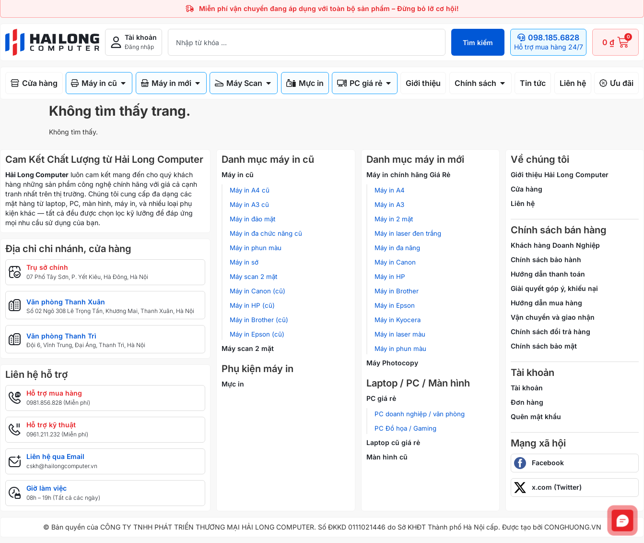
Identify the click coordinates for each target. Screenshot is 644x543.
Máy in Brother (397, 291)
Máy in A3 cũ (249, 204)
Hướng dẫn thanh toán (548, 274)
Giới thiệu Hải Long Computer (560, 174)
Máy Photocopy (392, 363)
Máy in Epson (395, 305)
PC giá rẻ (381, 398)
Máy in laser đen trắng (408, 233)
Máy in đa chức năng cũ (266, 233)
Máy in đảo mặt (252, 219)
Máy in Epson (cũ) (257, 334)
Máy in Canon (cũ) (257, 291)
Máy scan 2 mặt (253, 276)
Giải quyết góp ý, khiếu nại (554, 288)
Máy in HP (390, 276)
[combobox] (307, 42)
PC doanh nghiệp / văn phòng (420, 414)
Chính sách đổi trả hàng (550, 331)
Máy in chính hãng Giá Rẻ (408, 174)
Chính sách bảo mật (544, 346)
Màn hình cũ (387, 457)
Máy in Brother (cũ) (259, 320)
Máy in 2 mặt (394, 219)
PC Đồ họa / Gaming (405, 428)
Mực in (233, 384)
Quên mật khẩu (536, 416)
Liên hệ (523, 203)
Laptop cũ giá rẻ (393, 442)
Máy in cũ (238, 174)
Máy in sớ (244, 262)
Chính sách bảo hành (546, 259)
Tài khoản (527, 388)
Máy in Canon (395, 262)
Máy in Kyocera (398, 320)
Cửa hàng (526, 189)
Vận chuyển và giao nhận (553, 317)
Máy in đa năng (397, 248)
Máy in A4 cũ (249, 190)
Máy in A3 (389, 204)
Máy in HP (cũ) (252, 305)
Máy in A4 (390, 190)
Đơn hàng (527, 402)
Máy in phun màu (255, 248)
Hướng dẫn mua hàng (546, 303)
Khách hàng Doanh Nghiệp (555, 245)
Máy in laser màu (400, 334)
